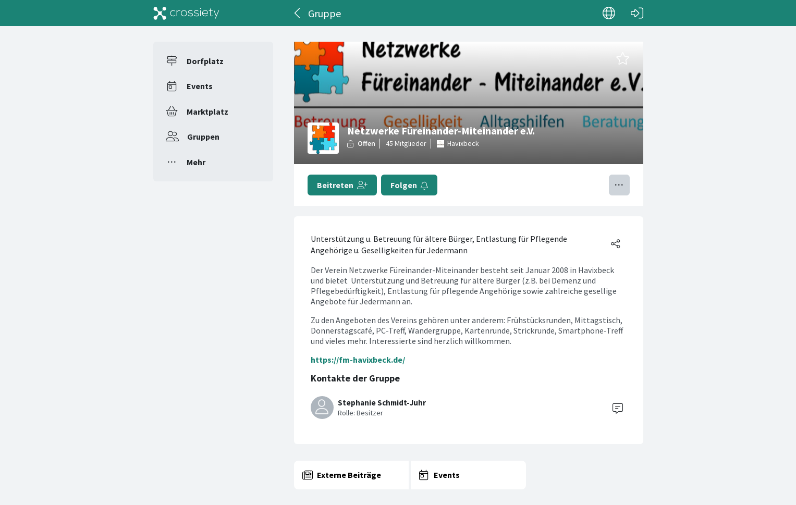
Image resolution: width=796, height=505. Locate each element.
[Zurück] (298, 13)
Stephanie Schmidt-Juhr (382, 403)
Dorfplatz (205, 61)
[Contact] (618, 407)
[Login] (637, 13)
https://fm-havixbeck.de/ (358, 359)
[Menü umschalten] (619, 185)
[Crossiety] (186, 13)
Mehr (196, 162)
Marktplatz (207, 111)
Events (200, 86)
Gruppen (203, 136)
